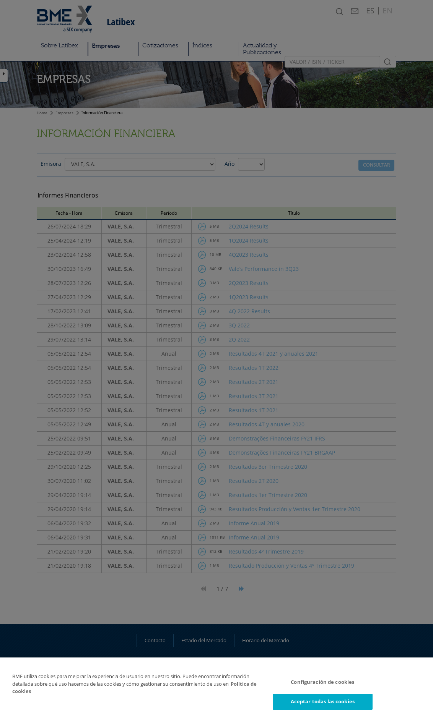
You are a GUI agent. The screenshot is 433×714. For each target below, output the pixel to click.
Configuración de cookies (322, 686)
